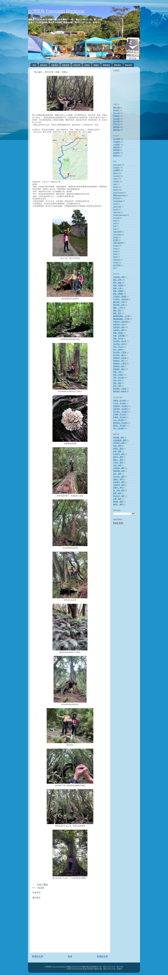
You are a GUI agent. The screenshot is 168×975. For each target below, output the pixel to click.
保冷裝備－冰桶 (119, 277)
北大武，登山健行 (119, 403)
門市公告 (116, 124)
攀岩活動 (116, 107)
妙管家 (115, 240)
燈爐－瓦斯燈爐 (119, 336)
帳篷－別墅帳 (118, 285)
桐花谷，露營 (118, 457)
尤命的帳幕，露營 (119, 440)
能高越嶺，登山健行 (120, 423)
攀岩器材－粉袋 (119, 305)
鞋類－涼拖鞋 (118, 375)
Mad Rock (116, 212)
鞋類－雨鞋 (117, 383)
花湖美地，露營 (119, 485)
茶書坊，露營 (118, 488)
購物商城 (106, 65)
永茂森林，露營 (119, 468)
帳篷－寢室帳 (118, 294)
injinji (115, 223)
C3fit (114, 184)
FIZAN (115, 257)
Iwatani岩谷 (117, 232)
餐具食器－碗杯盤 (119, 391)
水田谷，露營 (118, 462)
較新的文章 (37, 956)
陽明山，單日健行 (119, 426)
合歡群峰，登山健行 (120, 409)
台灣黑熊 (116, 170)
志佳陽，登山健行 (119, 414)
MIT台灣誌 (117, 265)
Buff (114, 226)
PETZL (115, 187)
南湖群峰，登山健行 (120, 406)
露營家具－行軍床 (119, 363)
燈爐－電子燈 (118, 338)
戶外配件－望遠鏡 (119, 296)
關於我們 (128, 65)
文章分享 (76, 65)
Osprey (115, 190)
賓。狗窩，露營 (119, 490)
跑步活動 (116, 121)
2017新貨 (116, 139)
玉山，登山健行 (119, 420)
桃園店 (96, 65)
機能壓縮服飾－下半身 (121, 319)
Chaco (115, 178)
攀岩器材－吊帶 (119, 302)
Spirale (115, 237)
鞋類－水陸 (117, 372)
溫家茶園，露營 (119, 471)
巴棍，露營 (117, 446)
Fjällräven (116, 260)
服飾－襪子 (117, 310)
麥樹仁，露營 (118, 504)
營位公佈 (116, 113)
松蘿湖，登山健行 (119, 417)
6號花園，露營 (118, 437)
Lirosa (115, 248)
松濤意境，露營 (119, 454)
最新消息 (43, 65)
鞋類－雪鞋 (117, 386)
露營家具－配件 (119, 366)
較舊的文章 (102, 956)
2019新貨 (116, 144)
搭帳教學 (116, 147)
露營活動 (116, 130)
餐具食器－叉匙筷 (119, 389)
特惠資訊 (116, 116)
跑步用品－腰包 (119, 355)
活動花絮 (65, 65)
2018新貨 (116, 142)
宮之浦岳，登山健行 (120, 412)
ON (114, 268)
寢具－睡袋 (117, 283)
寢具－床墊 (117, 280)
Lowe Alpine (117, 234)
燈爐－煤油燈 (118, 333)
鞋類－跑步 (117, 380)
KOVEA (116, 262)
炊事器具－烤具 (119, 327)
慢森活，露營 (118, 448)
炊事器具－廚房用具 (120, 322)
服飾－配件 (117, 313)
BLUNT (115, 209)
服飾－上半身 (118, 308)
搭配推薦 (116, 150)
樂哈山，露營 (118, 460)
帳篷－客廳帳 (118, 291)
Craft (115, 229)
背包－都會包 (118, 349)
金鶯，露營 (117, 499)
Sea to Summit (118, 192)
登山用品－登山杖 (119, 341)
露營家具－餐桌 (119, 369)
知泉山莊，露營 (119, 476)
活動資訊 (54, 65)
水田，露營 (117, 465)
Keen (115, 220)
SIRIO (115, 254)
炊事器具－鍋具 (119, 330)
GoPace (116, 246)
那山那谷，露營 (119, 496)
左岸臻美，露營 (119, 443)
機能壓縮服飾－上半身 (121, 316)
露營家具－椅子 (119, 361)
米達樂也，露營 (119, 482)
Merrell (115, 173)
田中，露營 (117, 474)
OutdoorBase (117, 201)
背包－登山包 (118, 347)
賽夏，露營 (117, 493)
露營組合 (116, 156)
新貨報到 (116, 153)
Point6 (115, 251)
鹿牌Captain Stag (119, 195)
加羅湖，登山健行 (119, 400)
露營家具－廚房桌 (119, 358)
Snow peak (117, 165)
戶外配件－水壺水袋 (120, 299)
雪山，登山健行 (119, 428)
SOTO (115, 204)
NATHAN (116, 198)
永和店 (87, 65)
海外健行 (116, 110)
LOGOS (116, 181)
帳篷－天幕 (117, 288)
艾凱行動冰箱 (118, 243)
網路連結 (117, 65)
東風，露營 (117, 451)
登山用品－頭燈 (119, 344)
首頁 (34, 65)
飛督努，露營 (118, 502)
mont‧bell (116, 176)
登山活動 (41, 888)
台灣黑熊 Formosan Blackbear (56, 11)
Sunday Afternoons (119, 215)
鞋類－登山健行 (119, 377)
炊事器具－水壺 (119, 324)
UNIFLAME (117, 206)
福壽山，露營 (118, 479)
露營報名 (116, 127)
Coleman (116, 167)
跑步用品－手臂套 (119, 352)
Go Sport (116, 218)
